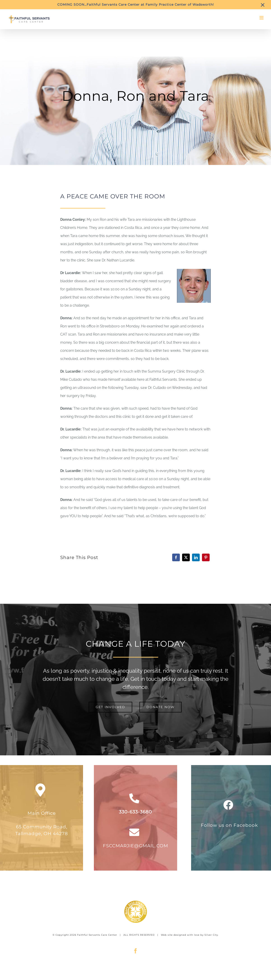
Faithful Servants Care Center (97, 934)
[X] (186, 557)
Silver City (211, 934)
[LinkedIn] (196, 557)
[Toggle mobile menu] (261, 17)
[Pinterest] (206, 557)
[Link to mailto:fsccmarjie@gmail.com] (134, 832)
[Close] (262, 5)
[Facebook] (176, 557)
